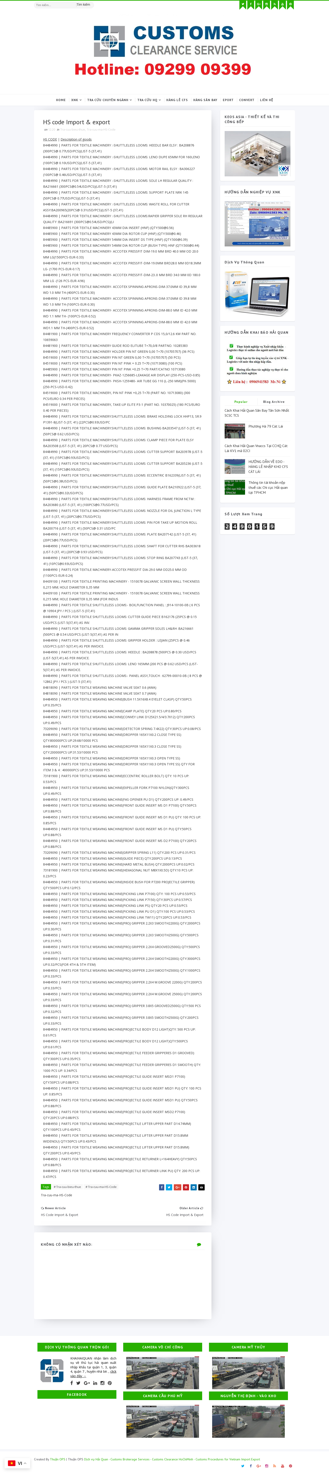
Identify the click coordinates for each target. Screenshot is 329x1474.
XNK (74, 100)
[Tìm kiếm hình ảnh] (92, 3)
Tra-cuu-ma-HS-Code (101, 129)
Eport (228, 100)
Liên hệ (266, 100)
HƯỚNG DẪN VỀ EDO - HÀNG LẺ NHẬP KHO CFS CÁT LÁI (268, 466)
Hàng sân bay (205, 100)
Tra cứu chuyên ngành (107, 100)
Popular (241, 402)
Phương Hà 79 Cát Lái (265, 426)
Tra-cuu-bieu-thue (72, 129)
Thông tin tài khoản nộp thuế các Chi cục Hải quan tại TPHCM (268, 487)
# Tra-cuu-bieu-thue (67, 1187)
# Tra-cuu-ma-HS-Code (101, 1187)
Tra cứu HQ (147, 100)
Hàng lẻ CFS (177, 100)
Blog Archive (274, 402)
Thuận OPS (57, 1459)
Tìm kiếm (83, 4)
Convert (247, 100)
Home (61, 100)
